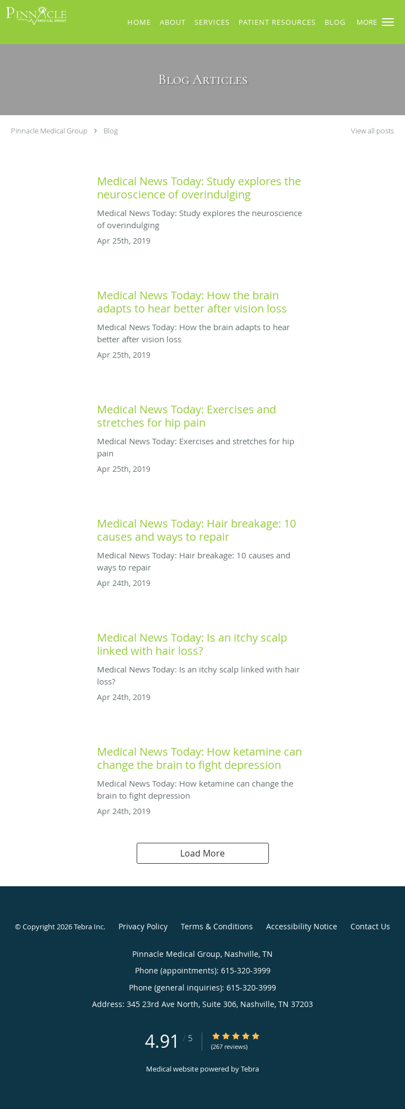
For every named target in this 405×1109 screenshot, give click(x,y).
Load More (202, 853)
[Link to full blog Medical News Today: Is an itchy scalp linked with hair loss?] (202, 641)
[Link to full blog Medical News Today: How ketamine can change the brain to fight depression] (202, 755)
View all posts (372, 131)
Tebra (250, 1069)
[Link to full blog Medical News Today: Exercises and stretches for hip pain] (202, 413)
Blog (111, 131)
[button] (388, 22)
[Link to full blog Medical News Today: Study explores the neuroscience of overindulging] (202, 185)
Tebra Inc (89, 927)
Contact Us (370, 926)
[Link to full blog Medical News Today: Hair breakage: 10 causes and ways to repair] (202, 527)
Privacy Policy (143, 926)
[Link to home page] (45, 15)
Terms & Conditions (217, 926)
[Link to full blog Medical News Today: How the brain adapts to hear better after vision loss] (202, 299)
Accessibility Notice (301, 926)
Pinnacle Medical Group (49, 131)
